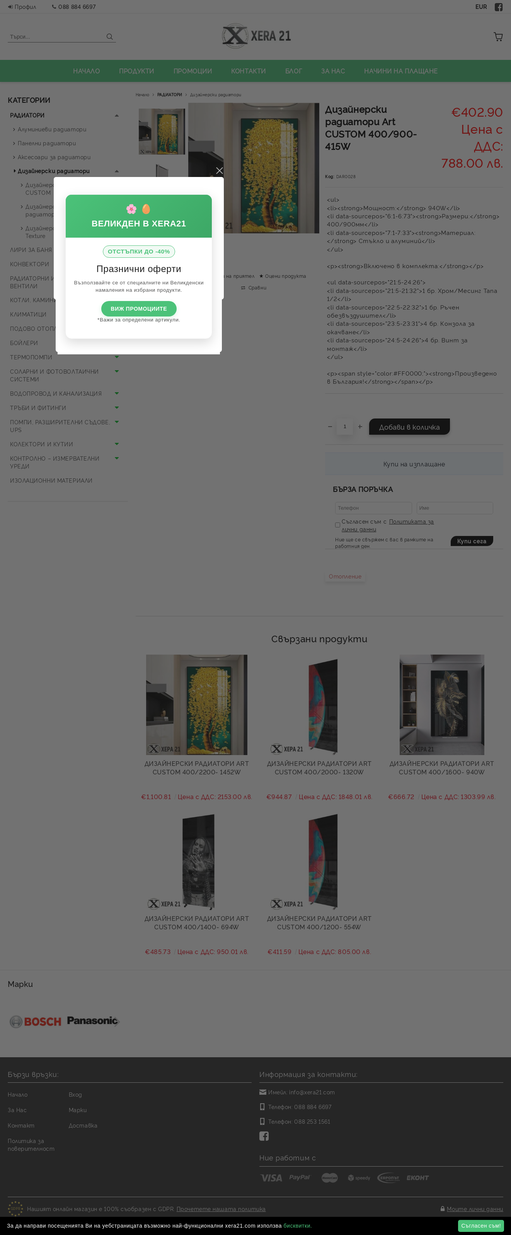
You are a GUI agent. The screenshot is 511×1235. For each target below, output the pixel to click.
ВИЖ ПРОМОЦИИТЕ (255, 641)
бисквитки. (297, 1226)
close (336, 503)
